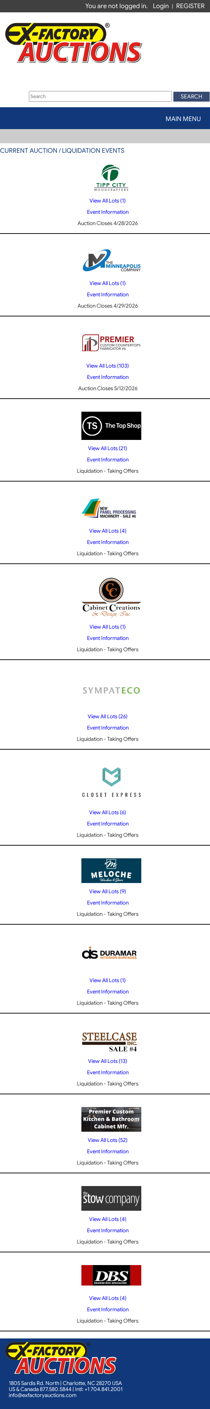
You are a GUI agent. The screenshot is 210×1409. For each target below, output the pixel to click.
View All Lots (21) (107, 448)
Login (161, 6)
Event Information (108, 212)
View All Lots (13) (107, 1061)
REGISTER (190, 6)
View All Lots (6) (107, 812)
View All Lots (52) (108, 1140)
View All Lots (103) (107, 366)
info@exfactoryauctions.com (42, 1395)
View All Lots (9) (107, 891)
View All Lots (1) (107, 201)
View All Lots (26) (108, 716)
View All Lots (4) (107, 531)
